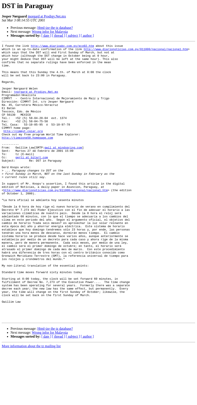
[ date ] (46, 35)
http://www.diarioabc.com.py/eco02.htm (62, 46)
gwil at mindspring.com (63, 168)
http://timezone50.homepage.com (27, 157)
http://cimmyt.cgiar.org (23, 149)
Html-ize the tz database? (55, 28)
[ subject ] (73, 35)
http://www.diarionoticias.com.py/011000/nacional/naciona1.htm (136, 50)
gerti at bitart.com (31, 180)
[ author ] (87, 35)
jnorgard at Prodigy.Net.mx (47, 16)
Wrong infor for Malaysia (50, 31)
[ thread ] (58, 35)
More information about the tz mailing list (31, 401)
